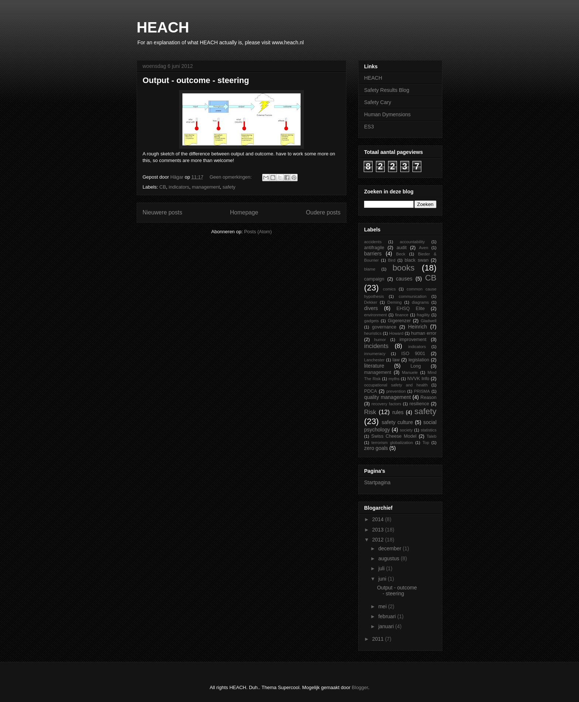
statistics (428, 430)
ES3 (369, 127)
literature (374, 366)
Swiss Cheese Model (394, 436)
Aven (423, 247)
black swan (417, 260)
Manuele (410, 372)
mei (383, 606)
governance (384, 327)
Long (416, 366)
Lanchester (374, 360)
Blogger (360, 687)
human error (423, 333)
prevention (395, 391)
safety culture (397, 422)
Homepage (244, 212)
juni (383, 579)
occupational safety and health (396, 385)
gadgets (371, 321)
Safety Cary (377, 102)
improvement (413, 339)
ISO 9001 (413, 353)
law (396, 359)
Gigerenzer (399, 320)
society (406, 430)
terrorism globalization (392, 442)
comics (389, 289)
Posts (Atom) (258, 231)
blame (369, 269)
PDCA (370, 391)
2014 (378, 519)
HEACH (163, 27)
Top (425, 442)
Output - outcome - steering (196, 80)
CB (163, 187)
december (390, 548)
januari (386, 626)
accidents (372, 242)
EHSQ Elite (411, 308)
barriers (372, 254)
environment (375, 315)
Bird (391, 260)
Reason (428, 397)
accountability (412, 242)
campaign (374, 279)
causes (404, 279)
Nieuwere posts (162, 212)
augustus (389, 558)
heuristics (372, 333)
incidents (376, 346)
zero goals (376, 448)
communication (412, 296)
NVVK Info (418, 378)
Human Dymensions (387, 114)
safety (229, 187)
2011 (378, 639)
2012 (378, 540)
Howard (396, 333)
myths (394, 378)
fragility (423, 315)
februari (387, 616)
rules (397, 412)
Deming (394, 302)
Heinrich (417, 327)
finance (401, 315)
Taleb (431, 436)
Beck (400, 254)
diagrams (420, 302)
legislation (418, 359)
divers (371, 308)
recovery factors (386, 404)
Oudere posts (323, 212)
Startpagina (377, 482)
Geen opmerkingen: (231, 177)
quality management (387, 397)
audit (402, 247)
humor (380, 339)
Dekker (370, 302)
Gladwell (428, 321)
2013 (378, 530)
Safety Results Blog (386, 90)
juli (382, 568)
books (404, 267)
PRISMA (422, 391)
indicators (179, 187)
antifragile (374, 247)
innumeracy (375, 353)
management (206, 187)
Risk (370, 412)
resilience (419, 403)
